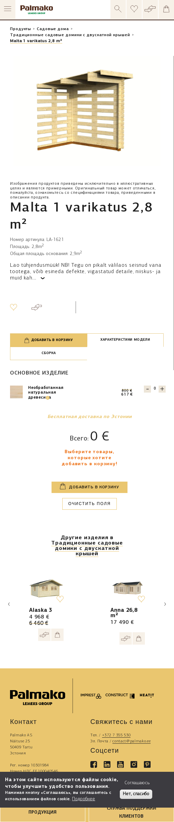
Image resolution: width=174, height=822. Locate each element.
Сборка (48, 353)
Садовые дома (53, 29)
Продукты (20, 29)
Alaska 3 (40, 610)
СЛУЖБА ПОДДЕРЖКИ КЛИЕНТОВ (131, 812)
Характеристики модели (125, 340)
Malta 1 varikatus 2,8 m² (36, 41)
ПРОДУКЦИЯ (42, 812)
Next (165, 604)
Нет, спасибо (136, 794)
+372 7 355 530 (116, 735)
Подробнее (83, 799)
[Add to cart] (57, 635)
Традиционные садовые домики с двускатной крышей (70, 35)
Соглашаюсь (137, 783)
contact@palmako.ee (131, 741)
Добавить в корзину (48, 340)
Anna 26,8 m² (124, 613)
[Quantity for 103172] (154, 389)
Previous (9, 604)
